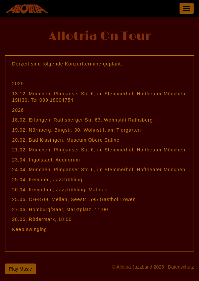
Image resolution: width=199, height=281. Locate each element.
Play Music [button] (20, 269)
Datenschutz (181, 267)
